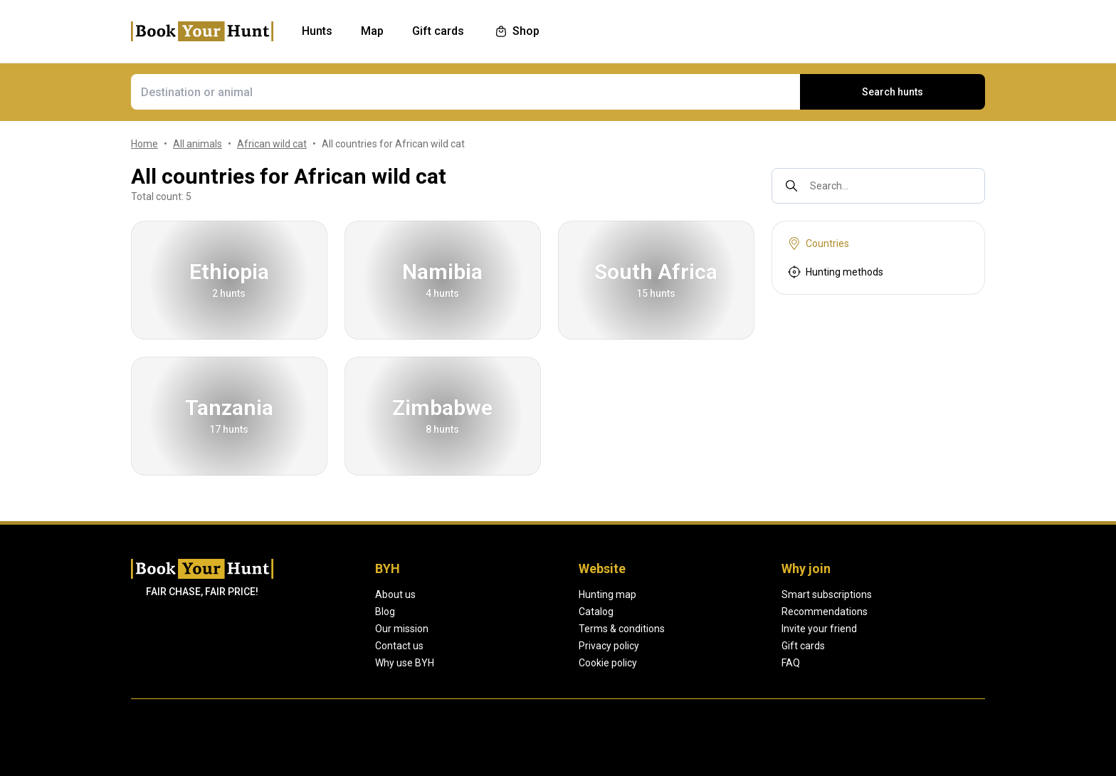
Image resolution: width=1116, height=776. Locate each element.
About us (395, 594)
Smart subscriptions (826, 594)
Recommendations (823, 611)
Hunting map (607, 594)
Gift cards (803, 645)
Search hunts (892, 92)
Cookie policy (608, 662)
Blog (385, 611)
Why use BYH (404, 662)
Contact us (399, 645)
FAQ (790, 662)
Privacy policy (609, 645)
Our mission (401, 628)
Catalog (596, 611)
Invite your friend (818, 628)
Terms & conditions (621, 628)
